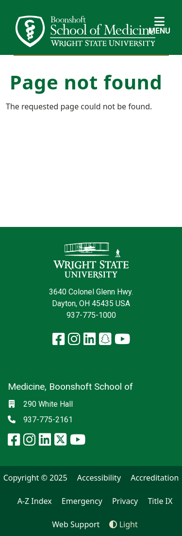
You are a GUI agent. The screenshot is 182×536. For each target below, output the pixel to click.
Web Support (75, 524)
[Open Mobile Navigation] (159, 25)
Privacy (125, 501)
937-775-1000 (91, 315)
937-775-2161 (48, 419)
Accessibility (99, 478)
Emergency (82, 501)
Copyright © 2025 (35, 478)
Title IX (160, 501)
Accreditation (155, 478)
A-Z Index (34, 501)
